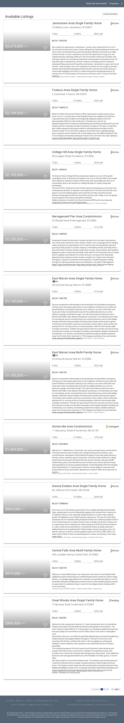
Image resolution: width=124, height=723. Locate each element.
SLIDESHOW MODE (110, 14)
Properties (114, 3)
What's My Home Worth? (96, 3)
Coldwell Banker (14, 700)
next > (117, 689)
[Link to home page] (3, 3)
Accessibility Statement (80, 704)
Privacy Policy (99, 700)
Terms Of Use (83, 700)
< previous (95, 689)
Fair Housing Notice (105, 704)
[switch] (45, 47)
